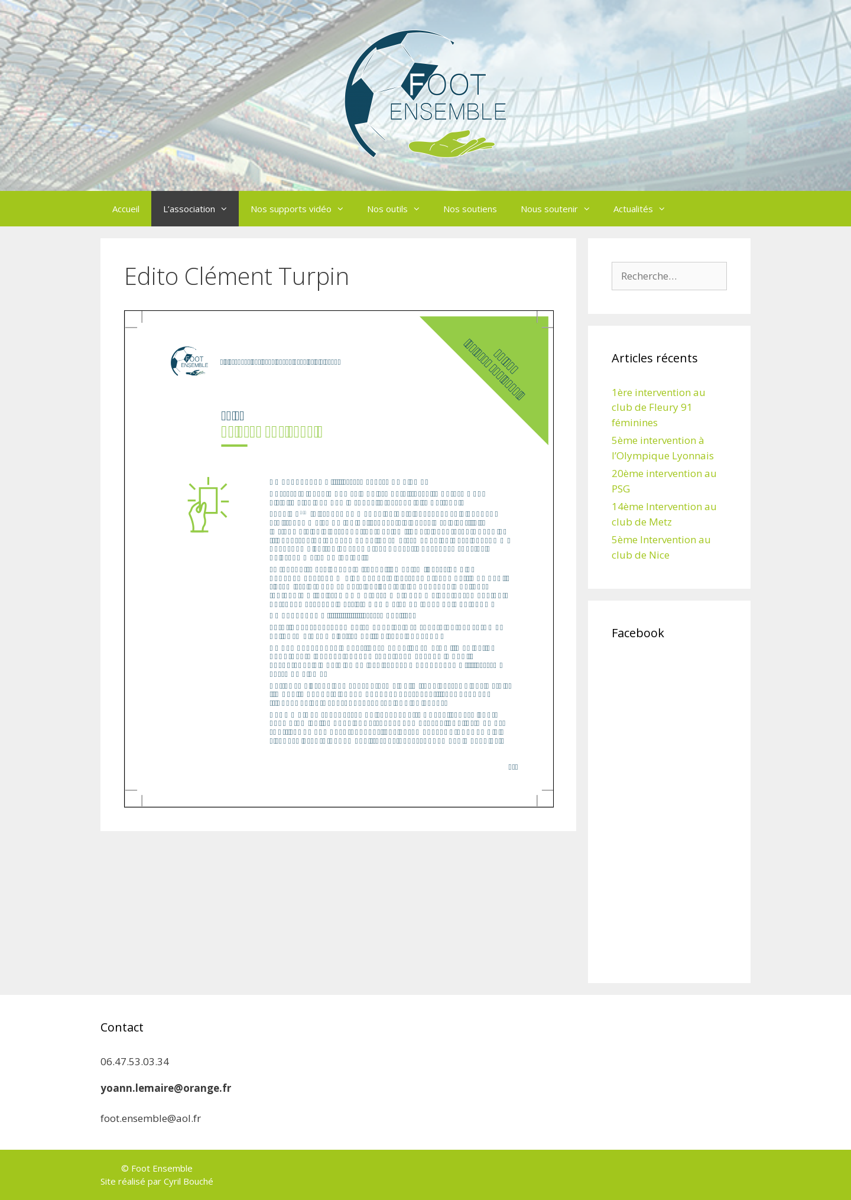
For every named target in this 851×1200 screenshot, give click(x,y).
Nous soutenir (561, 208)
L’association (201, 208)
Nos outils (399, 208)
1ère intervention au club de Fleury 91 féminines (659, 407)
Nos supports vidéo (303, 208)
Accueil (125, 209)
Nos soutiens (470, 209)
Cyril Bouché (188, 1181)
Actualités (645, 208)
